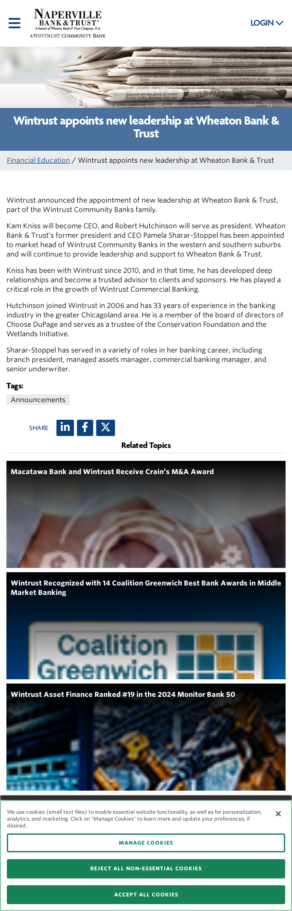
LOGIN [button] (267, 23)
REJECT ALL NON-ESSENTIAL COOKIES (146, 868)
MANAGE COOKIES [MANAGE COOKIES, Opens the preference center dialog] (146, 842)
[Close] (278, 813)
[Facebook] (85, 428)
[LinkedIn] (65, 428)
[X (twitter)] (105, 428)
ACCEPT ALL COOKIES (146, 894)
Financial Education (38, 160)
